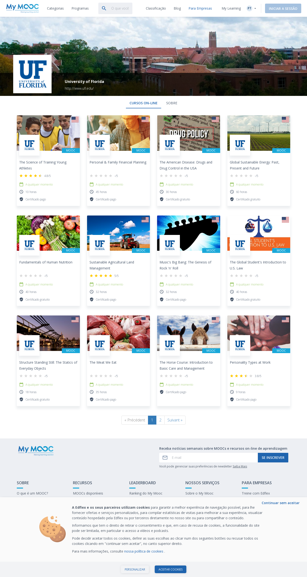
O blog (78, 508)
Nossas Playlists (85, 500)
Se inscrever (273, 457)
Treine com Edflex (256, 493)
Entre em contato (30, 500)
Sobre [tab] (171, 103)
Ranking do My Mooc (145, 493)
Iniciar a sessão (283, 8)
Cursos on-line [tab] (144, 103)
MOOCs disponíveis (88, 493)
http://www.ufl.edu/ (79, 88)
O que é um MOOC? (32, 493)
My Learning (231, 8)
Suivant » (175, 420)
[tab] (55, 8)
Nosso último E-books (259, 500)
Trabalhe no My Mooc (259, 508)
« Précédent (134, 420)
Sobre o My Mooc (199, 493)
